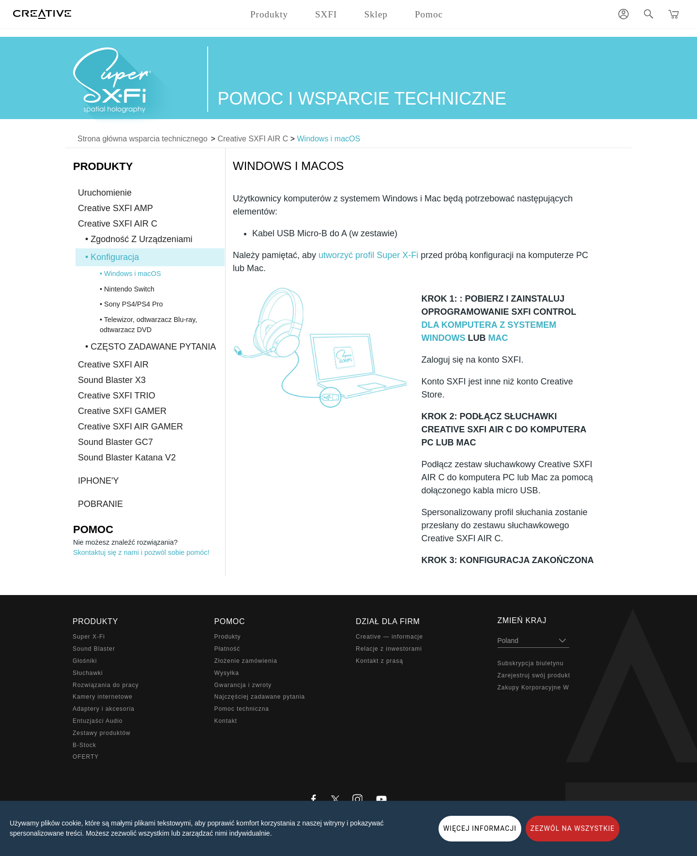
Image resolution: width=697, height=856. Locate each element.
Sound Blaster (94, 648)
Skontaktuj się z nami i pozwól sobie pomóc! (141, 552)
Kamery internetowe (103, 696)
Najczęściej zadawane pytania (259, 696)
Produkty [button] (269, 14)
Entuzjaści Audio (97, 721)
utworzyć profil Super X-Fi (368, 255)
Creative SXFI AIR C (252, 139)
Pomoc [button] (429, 14)
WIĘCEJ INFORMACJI (479, 828)
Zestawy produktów (102, 733)
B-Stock (84, 745)
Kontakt (225, 721)
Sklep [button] (376, 14)
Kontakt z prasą (379, 660)
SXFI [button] (326, 14)
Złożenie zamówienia (245, 660)
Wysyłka (226, 673)
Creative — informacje (389, 636)
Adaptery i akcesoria (104, 708)
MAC (498, 338)
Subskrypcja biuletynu (531, 663)
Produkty (227, 636)
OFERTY (86, 756)
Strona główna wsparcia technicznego (142, 139)
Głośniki (85, 660)
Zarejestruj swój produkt (534, 675)
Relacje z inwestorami (389, 648)
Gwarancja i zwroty (243, 685)
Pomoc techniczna (241, 708)
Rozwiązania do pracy (106, 685)
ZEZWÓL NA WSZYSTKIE (572, 828)
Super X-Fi (89, 636)
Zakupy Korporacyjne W (533, 687)
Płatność (227, 648)
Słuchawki (88, 673)
